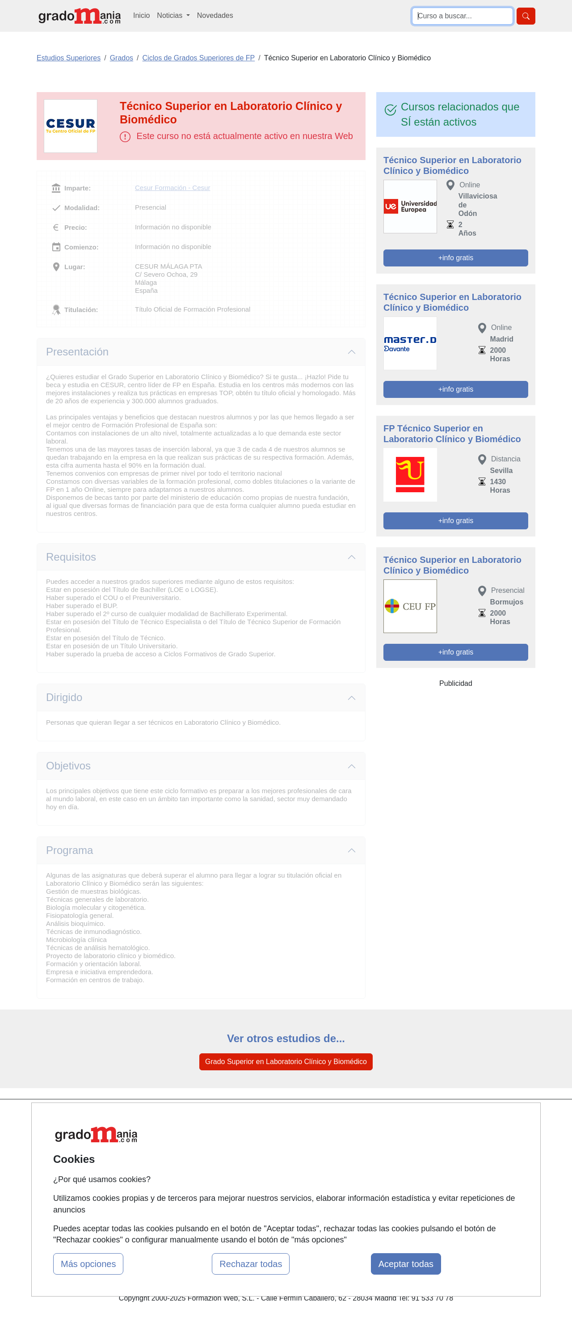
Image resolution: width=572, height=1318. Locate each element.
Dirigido (64, 697)
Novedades (215, 15)
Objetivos (68, 766)
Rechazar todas (250, 1264)
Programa (69, 850)
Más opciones (88, 1264)
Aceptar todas (406, 1264)
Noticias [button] (170, 15)
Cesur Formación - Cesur (172, 187)
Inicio (141, 15)
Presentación (77, 352)
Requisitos (71, 557)
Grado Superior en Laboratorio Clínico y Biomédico (286, 1061)
